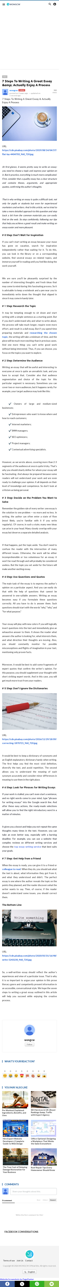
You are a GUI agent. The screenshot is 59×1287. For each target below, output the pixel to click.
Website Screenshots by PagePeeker (17, 1279)
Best (38, 1200)
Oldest (45, 1200)
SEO (4, 77)
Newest (53, 1200)
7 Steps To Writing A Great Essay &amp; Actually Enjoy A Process (27, 83)
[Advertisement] (29, 39)
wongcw (13, 90)
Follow (29, 1044)
